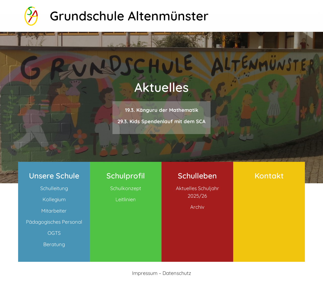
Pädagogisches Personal (54, 222)
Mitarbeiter (54, 211)
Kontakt (269, 176)
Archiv (197, 207)
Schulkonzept (125, 188)
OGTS (54, 233)
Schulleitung (54, 188)
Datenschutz (177, 273)
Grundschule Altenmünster (129, 16)
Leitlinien (125, 199)
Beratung (54, 244)
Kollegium (54, 199)
